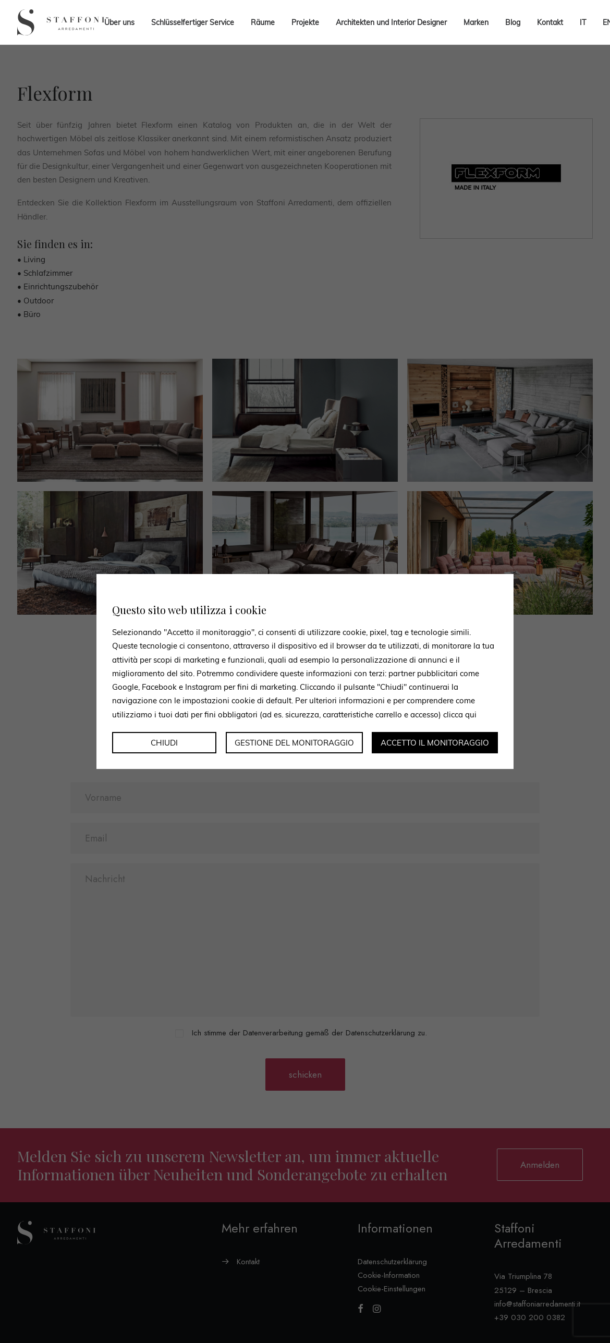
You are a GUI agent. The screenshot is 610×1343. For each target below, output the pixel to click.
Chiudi (164, 743)
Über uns (119, 22)
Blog (512, 22)
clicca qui (460, 714)
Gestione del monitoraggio (294, 743)
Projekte (305, 22)
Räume (263, 22)
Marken (476, 22)
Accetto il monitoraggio (435, 743)
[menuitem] (582, 22)
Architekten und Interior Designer (391, 22)
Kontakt (550, 22)
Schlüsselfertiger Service (192, 22)
